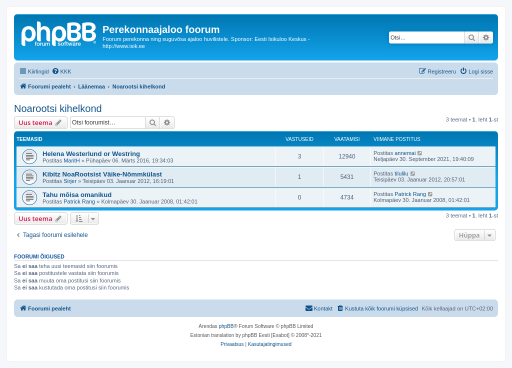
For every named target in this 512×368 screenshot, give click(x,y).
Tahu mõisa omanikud (77, 194)
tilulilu (401, 173)
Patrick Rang (79, 201)
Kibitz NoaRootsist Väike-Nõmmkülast (102, 174)
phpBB (226, 326)
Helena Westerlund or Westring (91, 154)
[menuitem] (62, 72)
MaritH (72, 161)
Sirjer (70, 181)
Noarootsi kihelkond (58, 108)
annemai (405, 153)
